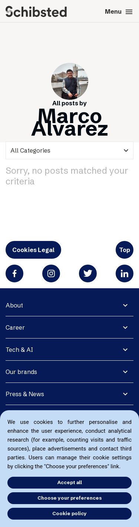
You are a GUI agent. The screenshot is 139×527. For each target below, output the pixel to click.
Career (15, 327)
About (14, 305)
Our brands (21, 371)
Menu (119, 11)
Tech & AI (19, 349)
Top (124, 250)
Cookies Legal (33, 250)
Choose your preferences (69, 498)
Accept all (69, 482)
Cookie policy (69, 513)
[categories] (69, 150)
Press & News (25, 394)
